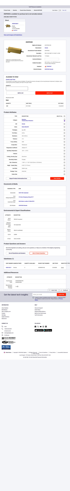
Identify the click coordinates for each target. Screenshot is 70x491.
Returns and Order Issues (40, 313)
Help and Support (39, 308)
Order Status (37, 309)
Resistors (15, 10)
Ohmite (46, 48)
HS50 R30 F (15, 23)
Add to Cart (50, 93)
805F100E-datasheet (23, 192)
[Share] (64, 10)
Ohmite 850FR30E (38, 10)
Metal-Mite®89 (25, 127)
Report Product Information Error (18, 178)
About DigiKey (5, 308)
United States (7, 352)
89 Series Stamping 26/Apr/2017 (26, 197)
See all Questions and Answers (17, 253)
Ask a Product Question (38, 253)
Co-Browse (5, 335)
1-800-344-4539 (7, 329)
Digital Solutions (5, 316)
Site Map (4, 315)
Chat (4, 327)
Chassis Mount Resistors (25, 10)
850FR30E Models (49, 69)
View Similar (57, 178)
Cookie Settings (36, 353)
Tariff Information (39, 315)
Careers (3, 313)
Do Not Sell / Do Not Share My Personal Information (35, 357)
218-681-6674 (6, 331)
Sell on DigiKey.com (6, 311)
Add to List (20, 93)
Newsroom (4, 318)
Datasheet (48, 66)
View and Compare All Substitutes (13, 35)
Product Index (7, 10)
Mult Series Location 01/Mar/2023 (26, 201)
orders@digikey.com (8, 333)
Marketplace (4, 309)
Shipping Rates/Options (40, 311)
